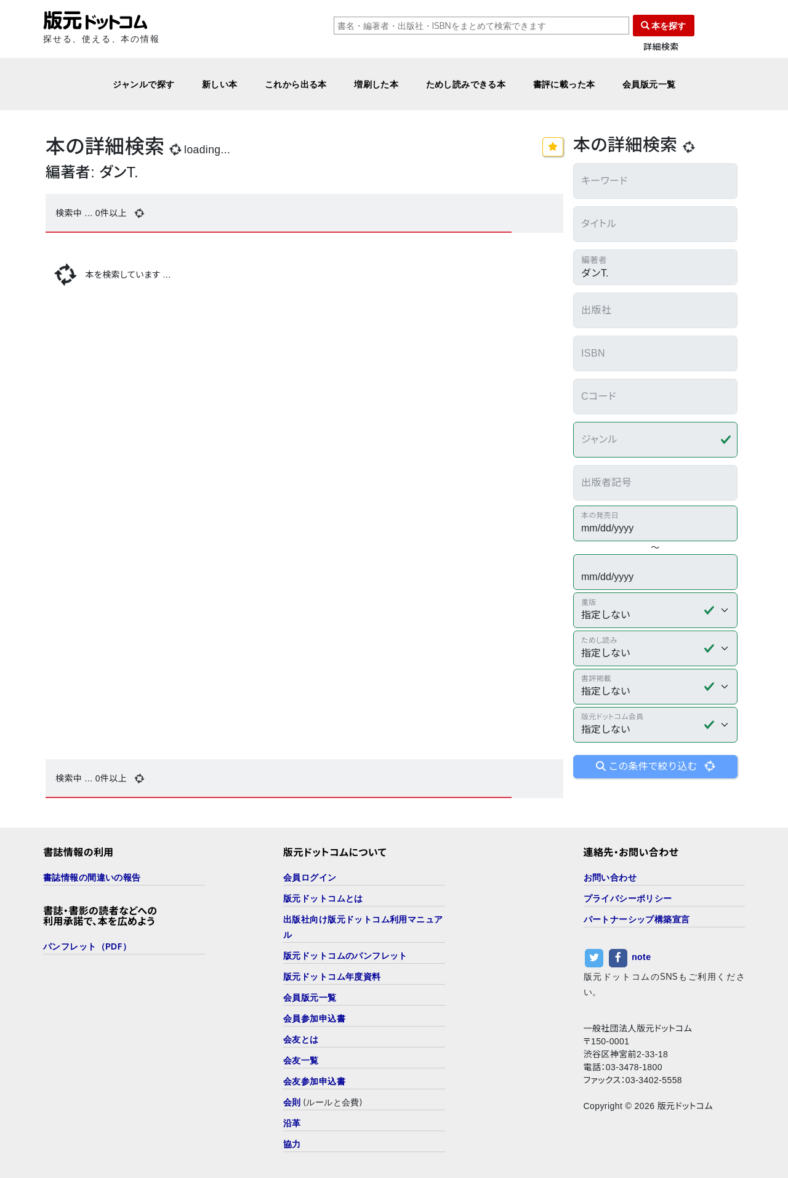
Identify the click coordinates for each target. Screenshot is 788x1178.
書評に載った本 (564, 84)
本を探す (663, 25)
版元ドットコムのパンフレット (345, 955)
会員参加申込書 (314, 1018)
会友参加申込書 (314, 1081)
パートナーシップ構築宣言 (637, 919)
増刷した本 (376, 84)
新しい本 (220, 84)
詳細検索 (661, 47)
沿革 (292, 1123)
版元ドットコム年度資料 (332, 976)
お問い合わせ (610, 877)
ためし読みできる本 (466, 84)
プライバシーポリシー (628, 898)
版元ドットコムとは (323, 898)
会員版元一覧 (649, 84)
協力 (292, 1144)
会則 (292, 1102)
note (641, 957)
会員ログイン (310, 877)
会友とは (301, 1039)
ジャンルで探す (144, 84)
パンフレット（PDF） (87, 946)
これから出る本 (296, 84)
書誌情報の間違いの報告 (92, 877)
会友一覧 (301, 1060)
